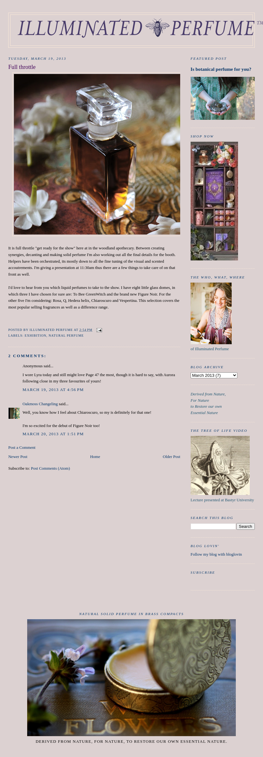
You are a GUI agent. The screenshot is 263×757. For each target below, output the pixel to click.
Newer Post (17, 456)
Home (95, 456)
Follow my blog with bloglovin (216, 554)
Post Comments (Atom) (50, 468)
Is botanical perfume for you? (221, 69)
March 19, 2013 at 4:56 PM (53, 389)
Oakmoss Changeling (40, 403)
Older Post (171, 456)
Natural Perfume (66, 335)
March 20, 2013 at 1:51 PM (53, 433)
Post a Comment (21, 447)
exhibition (35, 335)
